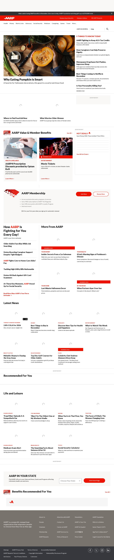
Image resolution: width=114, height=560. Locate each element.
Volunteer (42, 527)
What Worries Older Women (52, 118)
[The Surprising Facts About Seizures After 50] (43, 442)
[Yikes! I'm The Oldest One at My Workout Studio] (43, 409)
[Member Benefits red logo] (8, 135)
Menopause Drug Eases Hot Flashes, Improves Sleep (91, 63)
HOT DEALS (82, 133)
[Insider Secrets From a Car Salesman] (58, 246)
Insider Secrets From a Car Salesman (56, 254)
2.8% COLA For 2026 (12, 325)
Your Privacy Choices (20, 556)
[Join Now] (83, 194)
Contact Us (60, 522)
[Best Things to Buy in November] (43, 319)
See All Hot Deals (82, 154)
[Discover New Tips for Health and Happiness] (70, 318)
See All (69, 133)
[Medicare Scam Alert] (16, 441)
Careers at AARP (62, 527)
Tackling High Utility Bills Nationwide (19, 269)
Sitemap (6, 550)
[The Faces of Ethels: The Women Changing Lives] (97, 410)
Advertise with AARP (63, 517)
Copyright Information (36, 553)
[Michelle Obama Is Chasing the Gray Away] (16, 350)
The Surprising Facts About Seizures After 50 (42, 449)
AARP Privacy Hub (18, 550)
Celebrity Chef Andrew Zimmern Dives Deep (67, 357)
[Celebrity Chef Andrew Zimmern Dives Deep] (70, 351)
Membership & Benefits (66, 18)
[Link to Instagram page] (102, 550)
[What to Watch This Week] (97, 319)
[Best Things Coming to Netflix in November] (93, 77)
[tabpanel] (92, 29)
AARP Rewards (44, 537)
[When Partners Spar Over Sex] (93, 279)
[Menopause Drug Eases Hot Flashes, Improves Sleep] (93, 65)
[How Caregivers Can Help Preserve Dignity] (93, 53)
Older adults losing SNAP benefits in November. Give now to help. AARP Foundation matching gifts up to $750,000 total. (55, 13)
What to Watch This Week (96, 325)
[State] (70, 480)
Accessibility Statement (48, 550)
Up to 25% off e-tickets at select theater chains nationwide (55, 167)
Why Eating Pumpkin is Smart (23, 79)
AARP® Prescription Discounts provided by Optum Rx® (19, 166)
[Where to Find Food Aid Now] (21, 109)
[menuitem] (6, 24)
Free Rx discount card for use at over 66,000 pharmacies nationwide (18, 172)
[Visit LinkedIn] (108, 550)
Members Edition (82, 18)
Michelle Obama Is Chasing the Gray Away (15, 357)
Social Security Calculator (69, 448)
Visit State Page (94, 480)
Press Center (79, 537)
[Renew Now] (100, 194)
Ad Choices (7, 556)
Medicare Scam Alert (12, 448)
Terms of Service (32, 550)
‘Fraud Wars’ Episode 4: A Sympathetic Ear (14, 417)
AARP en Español (82, 29)
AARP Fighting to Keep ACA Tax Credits (93, 40)
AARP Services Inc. (62, 532)
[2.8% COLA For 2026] (16, 317)
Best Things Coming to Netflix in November (89, 75)
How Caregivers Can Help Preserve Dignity (91, 51)
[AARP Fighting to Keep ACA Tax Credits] (93, 42)
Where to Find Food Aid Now (15, 118)
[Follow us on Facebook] (90, 550)
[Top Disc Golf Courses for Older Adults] (43, 350)
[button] (112, 13)
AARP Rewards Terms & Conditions (14, 553)
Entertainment (46, 160)
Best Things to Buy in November (39, 326)
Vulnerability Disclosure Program (56, 553)
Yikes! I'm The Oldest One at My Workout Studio (43, 417)
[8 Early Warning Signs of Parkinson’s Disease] (93, 247)
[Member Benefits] (8, 492)
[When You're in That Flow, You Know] (70, 411)
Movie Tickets (48, 163)
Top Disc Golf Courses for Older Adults (41, 357)
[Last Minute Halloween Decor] (58, 280)
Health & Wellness (12, 160)
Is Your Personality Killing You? (89, 86)
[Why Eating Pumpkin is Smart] (39, 60)
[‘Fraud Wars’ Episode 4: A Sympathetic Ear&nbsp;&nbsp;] (16, 410)
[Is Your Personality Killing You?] (93, 88)
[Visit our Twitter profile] (96, 550)
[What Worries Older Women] (57, 108)
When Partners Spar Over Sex (89, 288)
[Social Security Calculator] (70, 441)
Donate (41, 522)
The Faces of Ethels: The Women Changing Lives (95, 417)
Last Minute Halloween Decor (53, 288)
